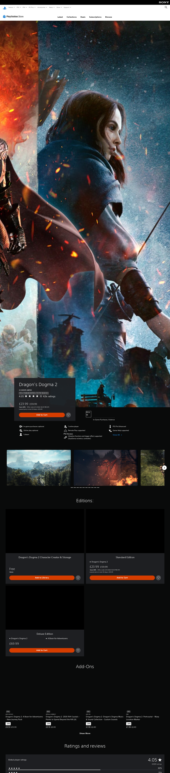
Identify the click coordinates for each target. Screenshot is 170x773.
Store (58, 7)
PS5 (18, 7)
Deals (82, 15)
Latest (60, 15)
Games (10, 7)
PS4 (24, 7)
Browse (108, 15)
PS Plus (31, 7)
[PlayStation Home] (4, 7)
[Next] (164, 465)
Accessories (41, 7)
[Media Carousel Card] (39, 466)
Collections (72, 15)
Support (66, 7)
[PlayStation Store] (14, 14)
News (51, 7)
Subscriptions (95, 15)
